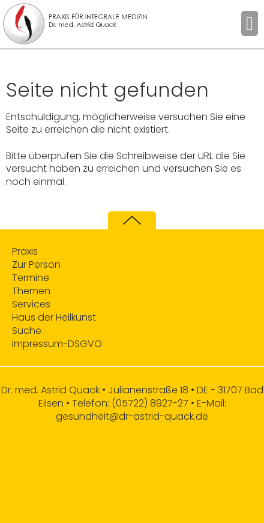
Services (31, 304)
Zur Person (36, 264)
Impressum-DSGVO (57, 344)
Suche (26, 330)
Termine (30, 278)
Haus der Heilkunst (54, 317)
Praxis (25, 251)
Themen (31, 291)
